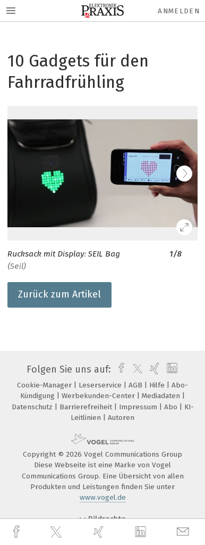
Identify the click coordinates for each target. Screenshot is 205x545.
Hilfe (158, 385)
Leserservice (101, 385)
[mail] (184, 532)
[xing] (99, 532)
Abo (172, 406)
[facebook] (17, 532)
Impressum (139, 406)
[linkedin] (142, 532)
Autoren (121, 417)
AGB (136, 385)
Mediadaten (162, 395)
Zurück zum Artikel (59, 294)
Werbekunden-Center (99, 395)
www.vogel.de (103, 497)
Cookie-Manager (45, 385)
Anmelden (179, 10)
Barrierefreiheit (86, 406)
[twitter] (57, 532)
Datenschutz (33, 406)
